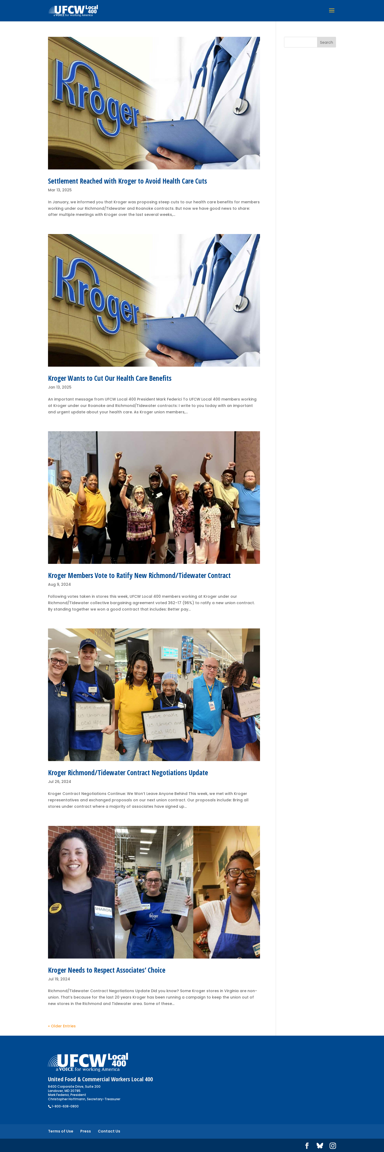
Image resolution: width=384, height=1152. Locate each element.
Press (85, 1131)
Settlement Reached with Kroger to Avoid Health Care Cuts (127, 181)
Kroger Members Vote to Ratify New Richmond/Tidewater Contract (139, 575)
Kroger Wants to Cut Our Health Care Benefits (109, 378)
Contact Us (109, 1131)
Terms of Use (60, 1131)
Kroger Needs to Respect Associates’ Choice (106, 970)
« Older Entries (62, 1026)
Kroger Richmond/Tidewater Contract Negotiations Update (128, 772)
